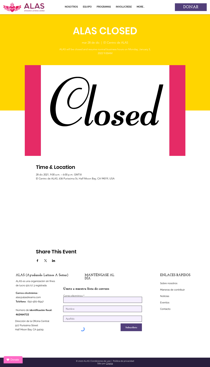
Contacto (165, 308)
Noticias (164, 296)
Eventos (164, 302)
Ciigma (109, 363)
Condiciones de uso (100, 361)
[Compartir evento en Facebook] (37, 260)
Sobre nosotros (168, 283)
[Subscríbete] (131, 327)
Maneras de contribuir (172, 289)
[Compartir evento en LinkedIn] (53, 260)
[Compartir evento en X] (45, 260)
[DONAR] (191, 7)
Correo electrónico (73, 295)
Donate (12, 359)
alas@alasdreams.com (28, 297)
